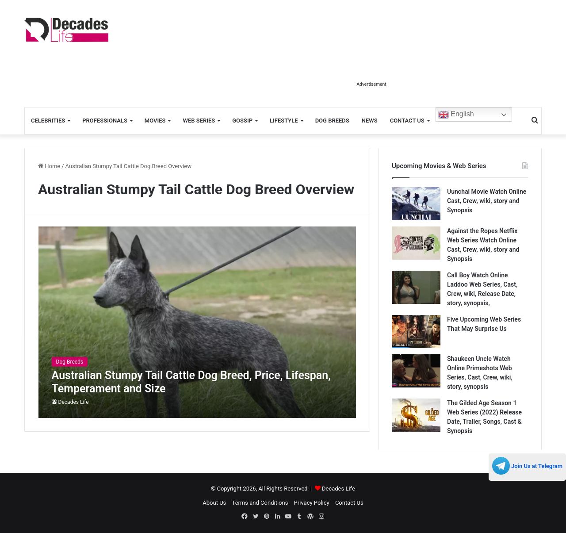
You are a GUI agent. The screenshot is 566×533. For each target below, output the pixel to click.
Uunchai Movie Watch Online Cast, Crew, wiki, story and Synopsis (486, 201)
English (456, 114)
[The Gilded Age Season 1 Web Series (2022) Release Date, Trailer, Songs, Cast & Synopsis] (416, 415)
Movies (155, 120)
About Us (214, 502)
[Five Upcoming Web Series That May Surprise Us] (416, 331)
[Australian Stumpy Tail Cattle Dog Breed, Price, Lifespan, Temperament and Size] (197, 322)
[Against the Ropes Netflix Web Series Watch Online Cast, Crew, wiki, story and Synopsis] (416, 243)
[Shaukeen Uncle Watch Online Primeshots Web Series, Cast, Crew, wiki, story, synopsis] (416, 370)
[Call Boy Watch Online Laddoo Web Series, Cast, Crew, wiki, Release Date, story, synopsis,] (416, 287)
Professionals (104, 120)
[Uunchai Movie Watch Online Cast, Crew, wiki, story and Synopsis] (416, 203)
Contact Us (407, 120)
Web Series (199, 120)
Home (49, 166)
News (370, 120)
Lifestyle (284, 120)
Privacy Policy (311, 502)
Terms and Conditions (260, 502)
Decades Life (73, 402)
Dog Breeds (332, 120)
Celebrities (48, 120)
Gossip (242, 120)
